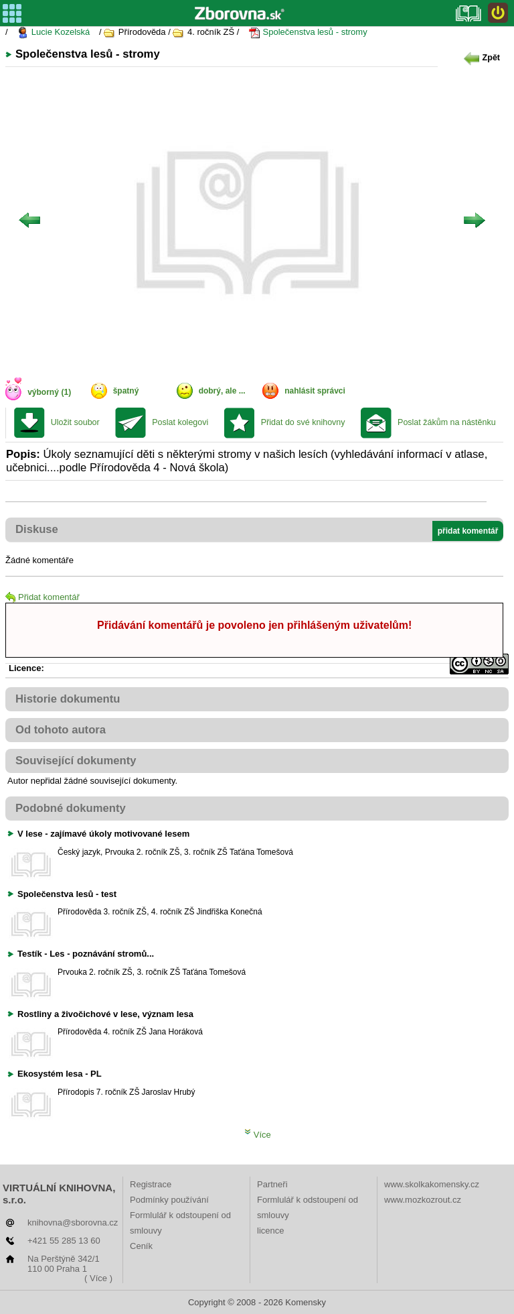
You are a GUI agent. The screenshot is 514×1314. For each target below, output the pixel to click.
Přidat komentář (42, 597)
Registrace (150, 1184)
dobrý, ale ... (222, 391)
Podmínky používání (169, 1200)
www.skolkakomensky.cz (431, 1184)
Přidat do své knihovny (303, 422)
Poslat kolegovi (180, 422)
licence (270, 1231)
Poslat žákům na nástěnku (447, 422)
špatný (126, 391)
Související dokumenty (76, 760)
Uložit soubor (75, 422)
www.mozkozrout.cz (422, 1200)
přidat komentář (468, 531)
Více (257, 1135)
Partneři (272, 1184)
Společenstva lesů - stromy (307, 32)
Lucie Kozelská (53, 32)
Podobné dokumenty (70, 808)
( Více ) (98, 1278)
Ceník (141, 1246)
